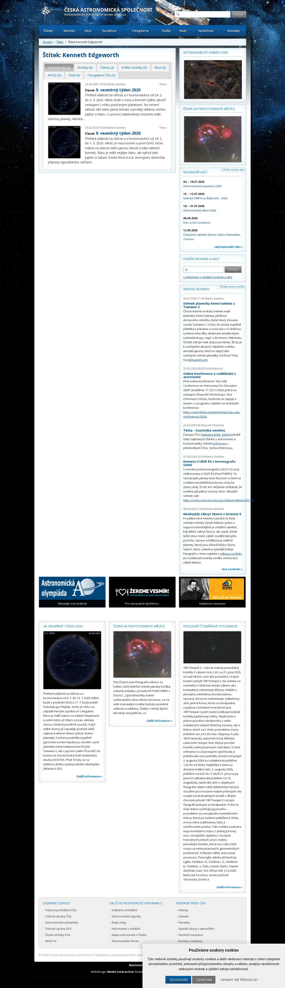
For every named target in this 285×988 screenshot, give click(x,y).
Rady (183, 31)
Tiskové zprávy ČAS (58, 916)
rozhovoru (219, 443)
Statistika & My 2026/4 (216, 435)
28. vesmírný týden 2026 (63, 626)
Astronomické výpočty (126, 916)
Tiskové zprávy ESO (58, 929)
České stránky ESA (57, 935)
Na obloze (109, 31)
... (84, 119)
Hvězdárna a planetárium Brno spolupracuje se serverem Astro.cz (138, 955)
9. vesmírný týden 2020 (118, 133)
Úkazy (163, 84)
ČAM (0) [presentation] (74, 75)
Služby (166, 31)
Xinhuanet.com (197, 360)
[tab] (59, 67)
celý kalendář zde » (228, 247)
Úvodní (47, 42)
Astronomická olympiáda (61, 922)
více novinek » (232, 569)
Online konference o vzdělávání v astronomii (209, 375)
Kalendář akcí (195, 172)
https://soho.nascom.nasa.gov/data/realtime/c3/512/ (218, 500)
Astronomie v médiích (126, 929)
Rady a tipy (119, 922)
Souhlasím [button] (179, 980)
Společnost (205, 31)
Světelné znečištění (124, 910)
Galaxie (183, 916)
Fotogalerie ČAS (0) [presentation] (101, 75)
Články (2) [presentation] (107, 67)
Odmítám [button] (204, 980)
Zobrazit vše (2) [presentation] (59, 67)
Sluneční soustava (190, 935)
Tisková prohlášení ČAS (60, 910)
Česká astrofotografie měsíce (209, 109)
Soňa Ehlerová (214, 368)
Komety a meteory (190, 941)
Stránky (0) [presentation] (85, 67)
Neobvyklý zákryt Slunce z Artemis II (212, 514)
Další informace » (89, 776)
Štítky (60, 42)
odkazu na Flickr (231, 554)
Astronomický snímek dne (205, 52)
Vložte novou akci (233, 170)
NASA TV (50, 941)
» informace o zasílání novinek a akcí (207, 277)
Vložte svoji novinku (232, 286)
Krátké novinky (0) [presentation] (134, 67)
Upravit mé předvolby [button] (239, 980)
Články (48, 31)
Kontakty (234, 31)
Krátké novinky (196, 289)
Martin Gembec (116, 84)
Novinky (69, 31)
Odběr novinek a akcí (201, 259)
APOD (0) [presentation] (54, 75)
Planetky (184, 922)
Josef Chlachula (214, 425)
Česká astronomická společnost (70, 955)
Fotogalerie (140, 31)
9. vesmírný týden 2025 (118, 89)
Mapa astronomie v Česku (129, 935)
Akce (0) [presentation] (160, 67)
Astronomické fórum (125, 941)
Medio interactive (120, 972)
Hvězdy (183, 910)
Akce (88, 31)
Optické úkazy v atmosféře (196, 929)
